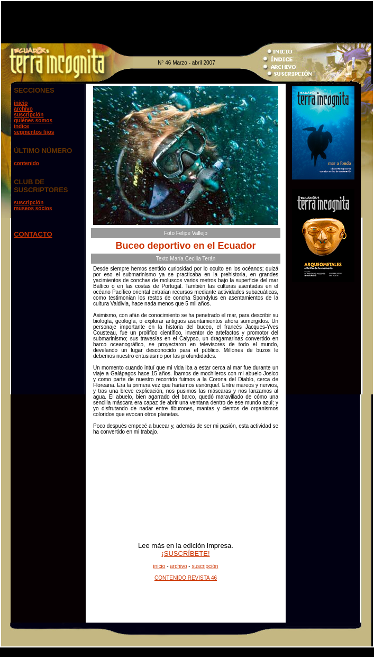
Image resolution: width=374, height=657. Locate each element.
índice (21, 126)
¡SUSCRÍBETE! (185, 553)
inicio (21, 103)
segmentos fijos (34, 132)
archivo (23, 109)
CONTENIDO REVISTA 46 (185, 578)
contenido (26, 163)
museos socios (33, 208)
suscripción (28, 115)
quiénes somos (33, 120)
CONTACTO (33, 234)
